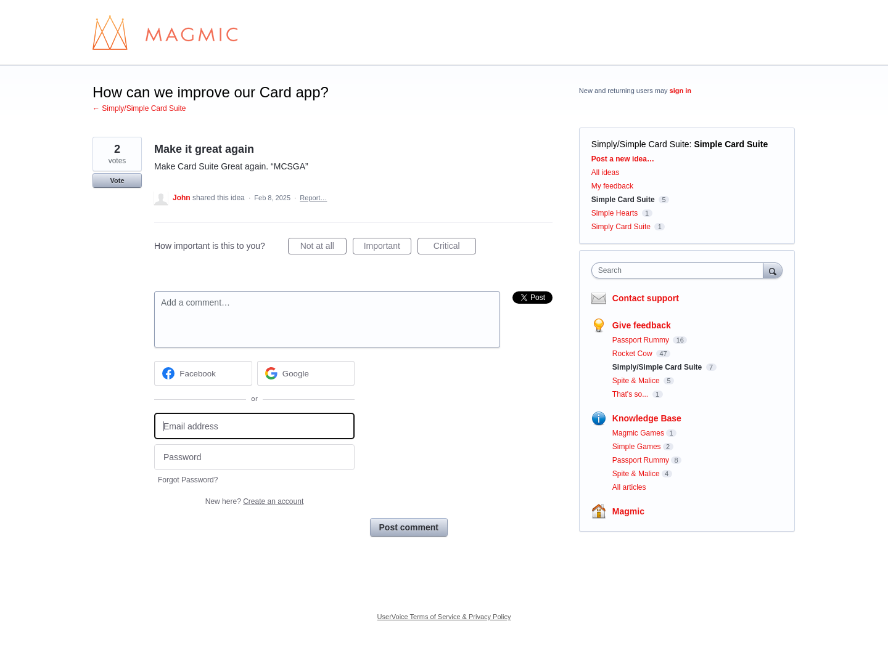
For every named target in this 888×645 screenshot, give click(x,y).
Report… (313, 197)
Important (387, 247)
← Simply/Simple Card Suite (139, 108)
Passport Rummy (641, 340)
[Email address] (254, 426)
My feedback (612, 186)
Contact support (645, 298)
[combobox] (680, 270)
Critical (455, 247)
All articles (629, 487)
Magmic (628, 511)
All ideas (605, 172)
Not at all (323, 247)
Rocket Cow (633, 353)
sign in (680, 90)
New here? (254, 501)
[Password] (254, 457)
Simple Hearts (614, 213)
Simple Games (636, 446)
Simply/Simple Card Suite (640, 144)
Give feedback (641, 325)
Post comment (408, 527)
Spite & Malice (637, 380)
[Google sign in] (306, 373)
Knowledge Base (646, 418)
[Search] (773, 270)
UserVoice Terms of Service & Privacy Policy (444, 616)
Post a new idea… (622, 159)
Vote (117, 180)
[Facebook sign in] (203, 373)
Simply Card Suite (621, 226)
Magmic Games (638, 433)
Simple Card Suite (731, 144)
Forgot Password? (188, 480)
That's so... (631, 394)
